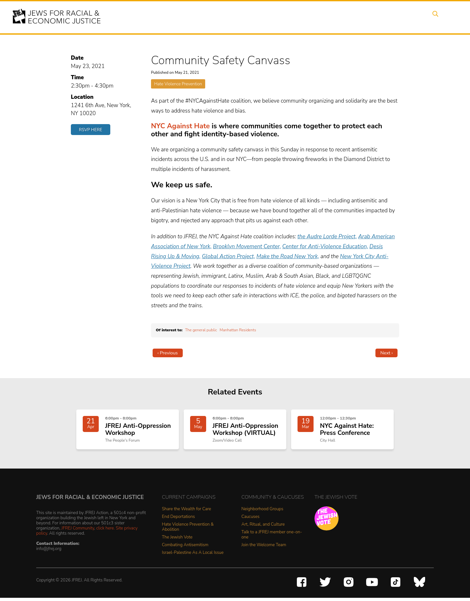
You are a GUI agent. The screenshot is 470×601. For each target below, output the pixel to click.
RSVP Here (90, 130)
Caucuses (250, 520)
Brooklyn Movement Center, (247, 246)
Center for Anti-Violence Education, (325, 246)
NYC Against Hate (180, 126)
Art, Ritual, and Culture (263, 527)
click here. (105, 531)
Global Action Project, (228, 256)
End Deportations (178, 520)
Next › (386, 353)
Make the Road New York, (287, 256)
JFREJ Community (78, 531)
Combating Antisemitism (185, 548)
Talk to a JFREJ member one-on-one (271, 538)
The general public (201, 330)
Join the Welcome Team (263, 548)
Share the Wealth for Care (186, 512)
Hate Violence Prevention (178, 84)
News (326, 17)
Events (235, 17)
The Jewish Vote (177, 540)
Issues (260, 17)
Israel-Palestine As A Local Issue (192, 556)
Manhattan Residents (238, 330)
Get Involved (358, 17)
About (210, 17)
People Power (294, 17)
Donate (391, 17)
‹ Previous (167, 353)
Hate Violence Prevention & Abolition (188, 530)
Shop (416, 17)
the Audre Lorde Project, (327, 236)
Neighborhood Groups (262, 512)
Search (440, 17)
